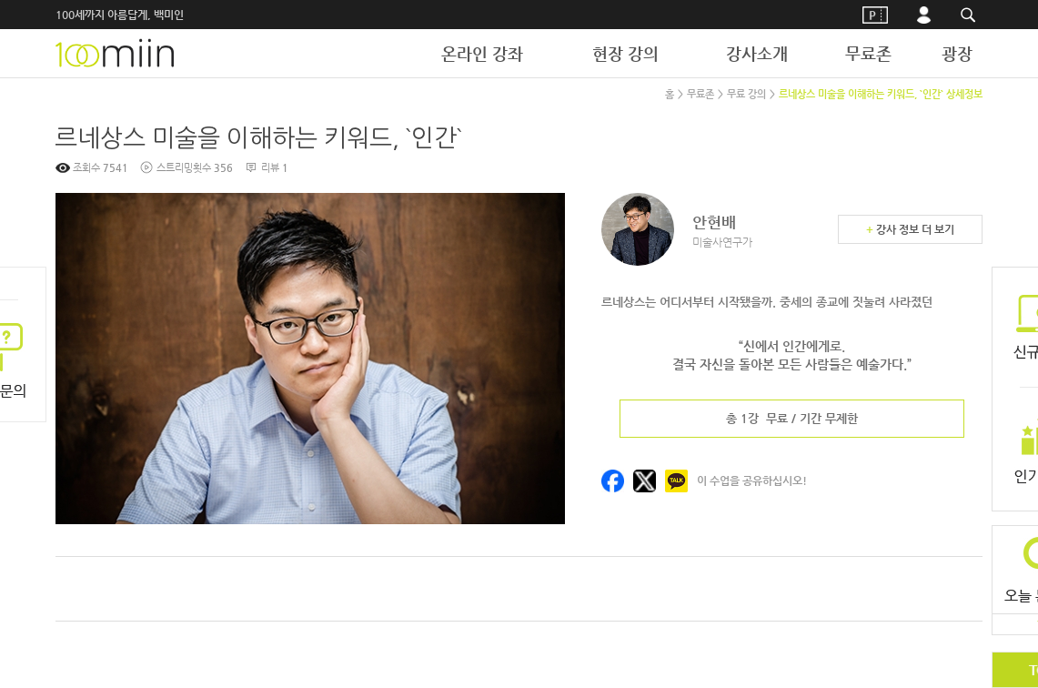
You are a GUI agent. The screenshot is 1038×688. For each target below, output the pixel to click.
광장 (957, 53)
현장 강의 (625, 53)
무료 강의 (746, 94)
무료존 (868, 53)
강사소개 (757, 53)
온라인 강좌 (482, 53)
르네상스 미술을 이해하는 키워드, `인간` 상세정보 (881, 94)
